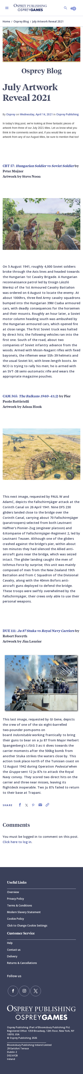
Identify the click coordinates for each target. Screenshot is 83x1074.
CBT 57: (38, 165)
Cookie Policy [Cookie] (15, 919)
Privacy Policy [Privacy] (15, 899)
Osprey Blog (21, 21)
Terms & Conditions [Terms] (19, 905)
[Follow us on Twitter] (35, 991)
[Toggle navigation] (7, 8)
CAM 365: (31, 395)
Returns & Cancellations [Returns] (22, 963)
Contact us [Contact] (14, 950)
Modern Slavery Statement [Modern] (24, 912)
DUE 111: (38, 630)
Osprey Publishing (67, 114)
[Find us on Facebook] (13, 991)
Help (10, 943)
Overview (13, 892)
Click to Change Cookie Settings (27, 925)
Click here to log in (17, 842)
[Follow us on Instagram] (24, 991)
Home (6, 21)
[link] (20, 805)
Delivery (12, 956)
